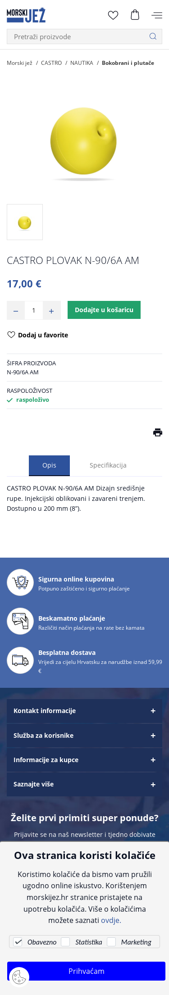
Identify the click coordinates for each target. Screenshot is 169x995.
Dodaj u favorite (37, 335)
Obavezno (41, 942)
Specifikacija (108, 465)
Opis (49, 465)
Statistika (88, 942)
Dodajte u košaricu (104, 309)
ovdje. (111, 920)
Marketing (136, 942)
